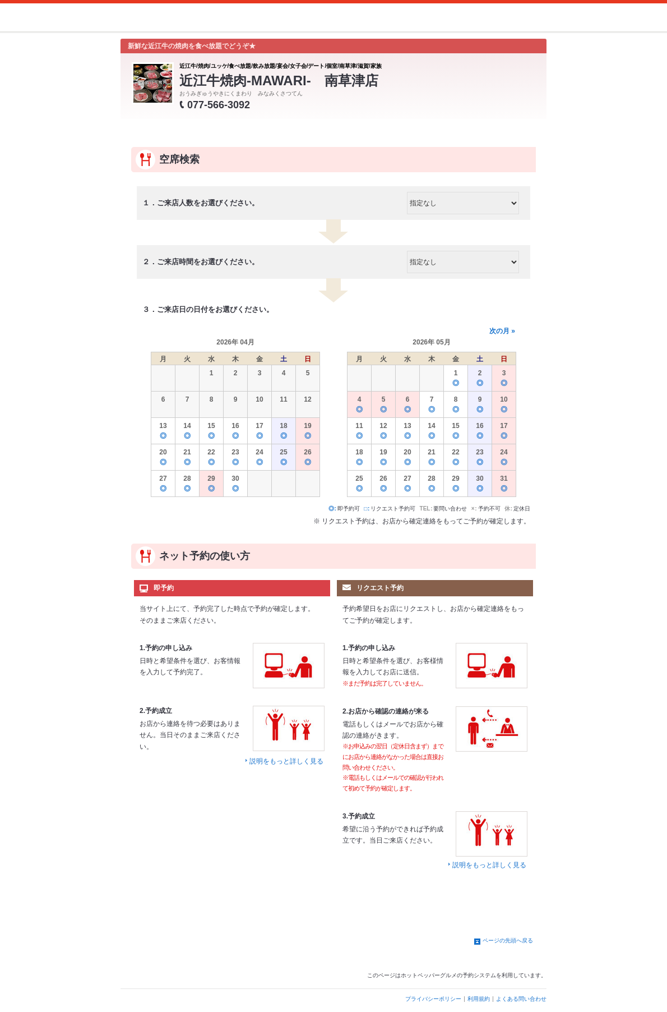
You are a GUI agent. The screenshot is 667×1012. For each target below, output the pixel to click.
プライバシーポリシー (433, 999)
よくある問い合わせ (521, 999)
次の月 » (502, 331)
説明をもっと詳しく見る (286, 761)
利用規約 (478, 999)
